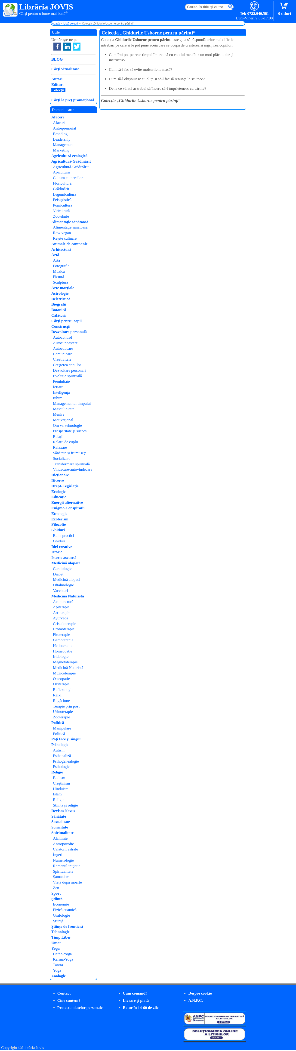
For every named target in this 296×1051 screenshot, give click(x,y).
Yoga (55, 948)
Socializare (62, 458)
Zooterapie (61, 717)
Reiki (57, 695)
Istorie (56, 552)
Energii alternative (67, 502)
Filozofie (58, 524)
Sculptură (60, 282)
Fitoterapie (61, 634)
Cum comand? (135, 993)
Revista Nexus (63, 811)
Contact (64, 993)
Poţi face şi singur (66, 739)
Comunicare (62, 354)
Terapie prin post (66, 706)
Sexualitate (60, 821)
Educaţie (58, 497)
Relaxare (60, 447)
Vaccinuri (60, 590)
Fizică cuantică (65, 910)
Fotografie (61, 266)
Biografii (58, 304)
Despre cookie (200, 993)
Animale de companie (69, 244)
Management (63, 144)
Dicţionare (60, 475)
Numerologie (63, 860)
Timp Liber (61, 937)
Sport (56, 893)
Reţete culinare (65, 238)
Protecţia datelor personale (80, 1007)
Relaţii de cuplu (65, 442)
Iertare (58, 387)
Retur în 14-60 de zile (141, 1007)
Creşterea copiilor (67, 365)
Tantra (58, 965)
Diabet (58, 574)
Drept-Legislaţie (65, 486)
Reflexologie (63, 689)
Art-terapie (61, 612)
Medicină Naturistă (67, 596)
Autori (56, 79)
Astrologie (59, 293)
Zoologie (58, 976)
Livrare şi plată (136, 1000)
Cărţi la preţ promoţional (72, 100)
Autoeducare (63, 348)
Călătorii (58, 315)
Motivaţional (63, 420)
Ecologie (58, 491)
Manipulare (62, 728)
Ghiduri (58, 530)
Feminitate (61, 381)
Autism (59, 750)
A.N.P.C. (195, 1000)
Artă (55, 255)
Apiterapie (61, 607)
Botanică (58, 310)
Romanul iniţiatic (66, 866)
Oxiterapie (61, 684)
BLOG (57, 59)
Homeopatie (62, 651)
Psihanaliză (62, 756)
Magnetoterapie (65, 662)
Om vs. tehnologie (67, 425)
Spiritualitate (62, 833)
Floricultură (62, 183)
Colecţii (57, 90)
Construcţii (60, 326)
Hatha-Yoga (62, 954)
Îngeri (57, 855)
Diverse (57, 480)
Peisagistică (62, 200)
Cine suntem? (68, 1000)
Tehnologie (60, 932)
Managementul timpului (72, 403)
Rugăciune (61, 701)
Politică (57, 722)
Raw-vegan (62, 233)
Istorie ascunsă (63, 557)
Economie (61, 904)
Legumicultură (64, 194)
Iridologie (60, 656)
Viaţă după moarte (67, 882)
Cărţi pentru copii (66, 321)
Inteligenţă (61, 392)
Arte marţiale (62, 288)
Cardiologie (62, 568)
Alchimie (60, 838)
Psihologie (59, 744)
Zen (56, 888)
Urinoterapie (63, 711)
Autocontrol (62, 337)
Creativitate (62, 359)
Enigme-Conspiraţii (68, 508)
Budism (59, 778)
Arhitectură (61, 249)
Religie (57, 772)
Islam (57, 794)
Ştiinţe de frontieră (67, 926)
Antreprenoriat (64, 128)
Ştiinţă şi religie (65, 805)
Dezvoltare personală (69, 332)
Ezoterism (59, 519)
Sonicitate (59, 827)
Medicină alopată (65, 563)
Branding (60, 134)
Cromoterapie (63, 629)
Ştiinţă (56, 899)
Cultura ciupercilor (68, 178)
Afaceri (57, 117)
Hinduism (60, 789)
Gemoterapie (63, 640)
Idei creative (61, 546)
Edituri (57, 84)
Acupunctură (63, 602)
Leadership (62, 139)
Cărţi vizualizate (65, 69)
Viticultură (61, 211)
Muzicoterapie (64, 673)
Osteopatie (61, 679)
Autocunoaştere (65, 343)
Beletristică (60, 299)
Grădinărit (61, 189)
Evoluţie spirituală (67, 376)
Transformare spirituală (71, 464)
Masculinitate (63, 409)
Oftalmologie (63, 585)
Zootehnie (61, 216)
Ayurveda (60, 618)
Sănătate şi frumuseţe (69, 453)
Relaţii (58, 436)
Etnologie (59, 513)
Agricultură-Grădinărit (71, 161)
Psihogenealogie (66, 761)
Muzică (59, 271)
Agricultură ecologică (69, 156)
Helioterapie (62, 645)
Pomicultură (62, 205)
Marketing (61, 150)
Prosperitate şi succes (69, 431)
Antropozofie (63, 844)
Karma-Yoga (63, 959)
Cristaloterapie (64, 623)
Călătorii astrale (65, 849)
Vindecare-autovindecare (72, 469)
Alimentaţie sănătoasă (69, 222)
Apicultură (61, 172)
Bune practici (63, 535)
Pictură (58, 277)
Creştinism (61, 783)
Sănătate (58, 816)
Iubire (57, 398)
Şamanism (61, 877)
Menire (58, 414)
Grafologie (61, 915)
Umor (56, 943)
